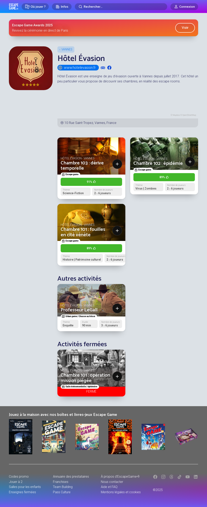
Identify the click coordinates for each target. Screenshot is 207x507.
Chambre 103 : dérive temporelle (82, 165)
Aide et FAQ (109, 487)
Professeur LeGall (79, 310)
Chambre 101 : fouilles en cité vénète (83, 232)
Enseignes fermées (22, 492)
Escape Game (13, 6)
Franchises (60, 482)
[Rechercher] (121, 6)
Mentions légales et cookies (121, 492)
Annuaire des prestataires (71, 476)
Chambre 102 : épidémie (158, 163)
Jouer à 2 (15, 482)
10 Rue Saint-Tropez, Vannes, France (90, 123)
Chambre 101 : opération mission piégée (85, 378)
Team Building (63, 487)
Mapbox (176, 115)
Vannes (66, 49)
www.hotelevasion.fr (77, 67)
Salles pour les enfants (25, 487)
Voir (185, 28)
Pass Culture (62, 492)
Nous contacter (112, 482)
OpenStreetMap (189, 115)
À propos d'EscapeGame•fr (120, 476)
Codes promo (19, 476)
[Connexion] (184, 6)
